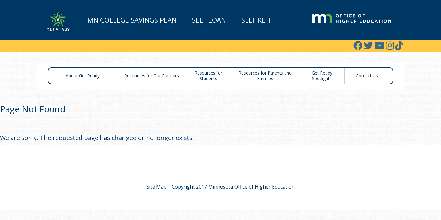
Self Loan (209, 19)
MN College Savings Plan (132, 19)
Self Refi (255, 19)
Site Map (156, 187)
